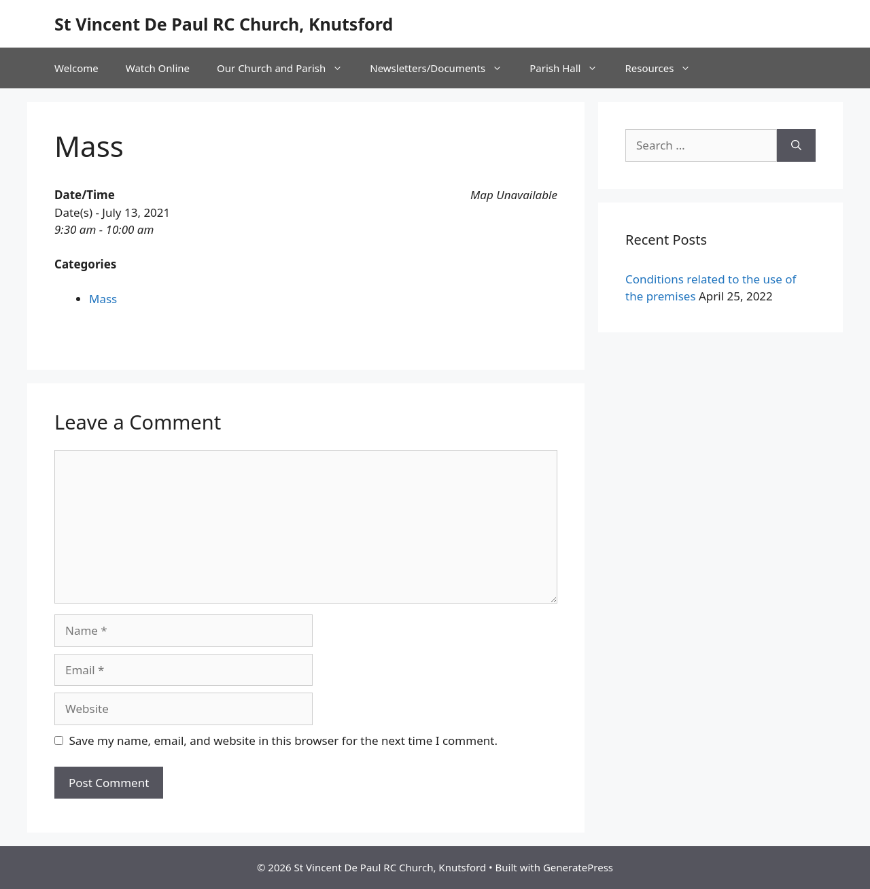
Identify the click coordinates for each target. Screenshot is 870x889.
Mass (103, 299)
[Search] (796, 145)
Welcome (76, 68)
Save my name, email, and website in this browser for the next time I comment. (283, 740)
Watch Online (158, 68)
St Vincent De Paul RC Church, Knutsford (223, 23)
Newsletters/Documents (443, 68)
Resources (664, 68)
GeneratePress (578, 867)
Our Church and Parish (286, 68)
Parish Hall (570, 68)
